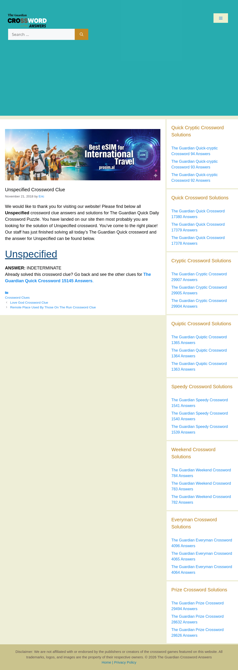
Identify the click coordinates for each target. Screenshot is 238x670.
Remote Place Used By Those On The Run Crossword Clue (53, 307)
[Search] (81, 34)
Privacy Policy (125, 662)
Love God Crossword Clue (29, 302)
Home (106, 662)
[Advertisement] (119, 82)
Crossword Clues (17, 297)
